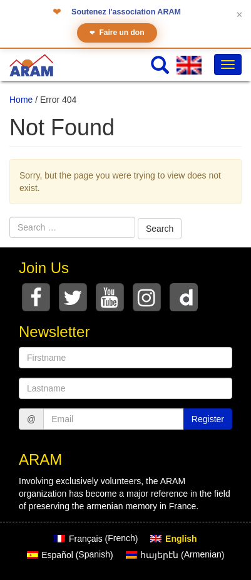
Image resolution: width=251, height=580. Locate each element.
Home (21, 100)
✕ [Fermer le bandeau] (239, 14)
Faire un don (117, 33)
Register (208, 419)
